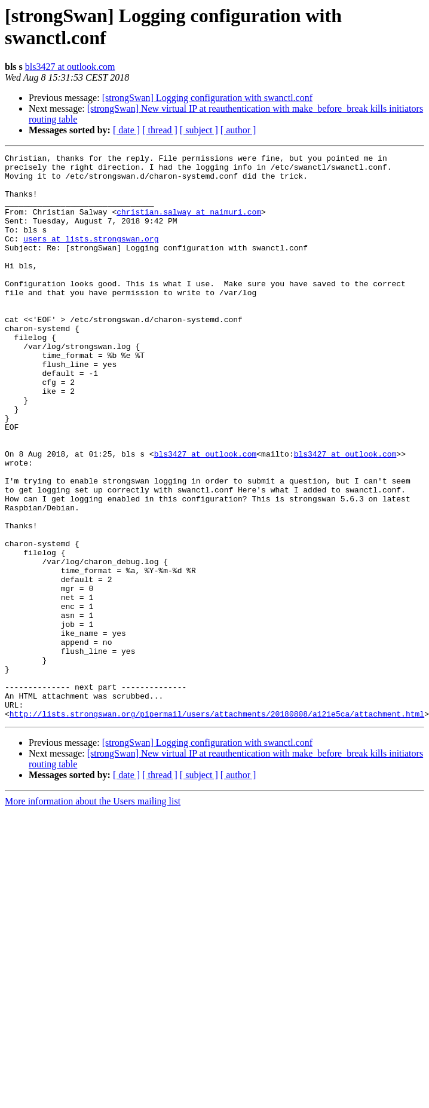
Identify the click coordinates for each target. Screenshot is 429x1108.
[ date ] (126, 130)
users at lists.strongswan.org (90, 256)
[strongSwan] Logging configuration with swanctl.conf (207, 98)
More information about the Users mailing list (92, 914)
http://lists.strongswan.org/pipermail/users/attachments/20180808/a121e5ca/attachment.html (217, 826)
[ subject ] (199, 130)
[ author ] (238, 130)
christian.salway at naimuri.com (189, 224)
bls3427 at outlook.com (70, 67)
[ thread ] (159, 130)
